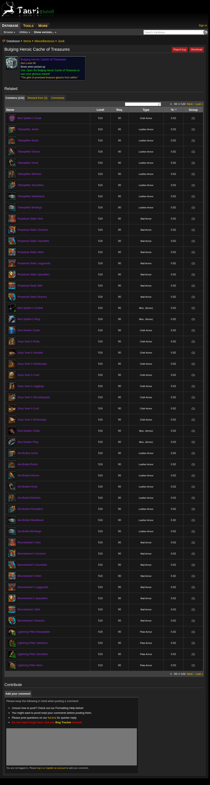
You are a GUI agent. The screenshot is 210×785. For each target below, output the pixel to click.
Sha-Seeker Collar (28, 430)
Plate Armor (146, 632)
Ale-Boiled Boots (27, 464)
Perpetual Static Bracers (32, 296)
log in (40, 768)
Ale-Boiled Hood (27, 486)
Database (13, 41)
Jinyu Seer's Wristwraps (32, 419)
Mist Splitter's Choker (30, 307)
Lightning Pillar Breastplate (33, 631)
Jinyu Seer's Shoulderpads (33, 397)
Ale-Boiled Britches (29, 497)
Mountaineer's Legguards (32, 587)
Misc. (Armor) (146, 308)
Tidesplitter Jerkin (28, 129)
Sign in (203, 25)
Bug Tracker (63, 722)
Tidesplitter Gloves (28, 151)
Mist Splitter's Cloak (29, 118)
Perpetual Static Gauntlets (33, 240)
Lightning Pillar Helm (30, 665)
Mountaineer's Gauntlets (32, 564)
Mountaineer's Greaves (31, 553)
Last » (199, 104)
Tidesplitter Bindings (29, 207)
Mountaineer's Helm (29, 575)
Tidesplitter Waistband (30, 196)
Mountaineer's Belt (28, 609)
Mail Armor (146, 218)
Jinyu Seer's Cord (28, 408)
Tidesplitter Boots (28, 140)
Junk (61, 41)
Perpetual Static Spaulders (33, 274)
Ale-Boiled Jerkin (27, 453)
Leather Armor (146, 129)
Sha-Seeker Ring (27, 441)
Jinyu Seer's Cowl (28, 374)
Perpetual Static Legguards (34, 263)
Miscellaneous (44, 41)
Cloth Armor (146, 118)
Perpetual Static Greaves (32, 229)
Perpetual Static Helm (30, 252)
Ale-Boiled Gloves (28, 475)
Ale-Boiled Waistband (30, 520)
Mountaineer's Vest (29, 542)
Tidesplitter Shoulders (30, 185)
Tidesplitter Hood (27, 162)
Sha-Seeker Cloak (28, 330)
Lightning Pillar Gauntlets (32, 654)
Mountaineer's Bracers (31, 620)
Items (27, 41)
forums (52, 717)
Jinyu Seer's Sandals (30, 352)
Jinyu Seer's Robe (28, 341)
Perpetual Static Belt (29, 285)
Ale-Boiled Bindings (29, 531)
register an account (56, 768)
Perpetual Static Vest (30, 218)
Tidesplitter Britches (29, 173)
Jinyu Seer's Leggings (30, 386)
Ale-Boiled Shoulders (30, 508)
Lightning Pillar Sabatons (32, 642)
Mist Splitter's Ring (28, 319)
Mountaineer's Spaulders (32, 598)
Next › (190, 104)
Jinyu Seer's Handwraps (32, 363)
